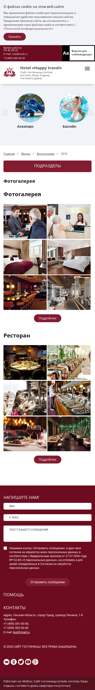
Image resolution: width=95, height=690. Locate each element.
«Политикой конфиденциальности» (28, 29)
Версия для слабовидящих (82, 52)
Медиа (25, 154)
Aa (66, 53)
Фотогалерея (46, 154)
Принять (14, 37)
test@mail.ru (20, 54)
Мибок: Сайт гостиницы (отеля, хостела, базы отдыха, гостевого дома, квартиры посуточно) (45, 683)
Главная (9, 154)
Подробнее (47, 318)
